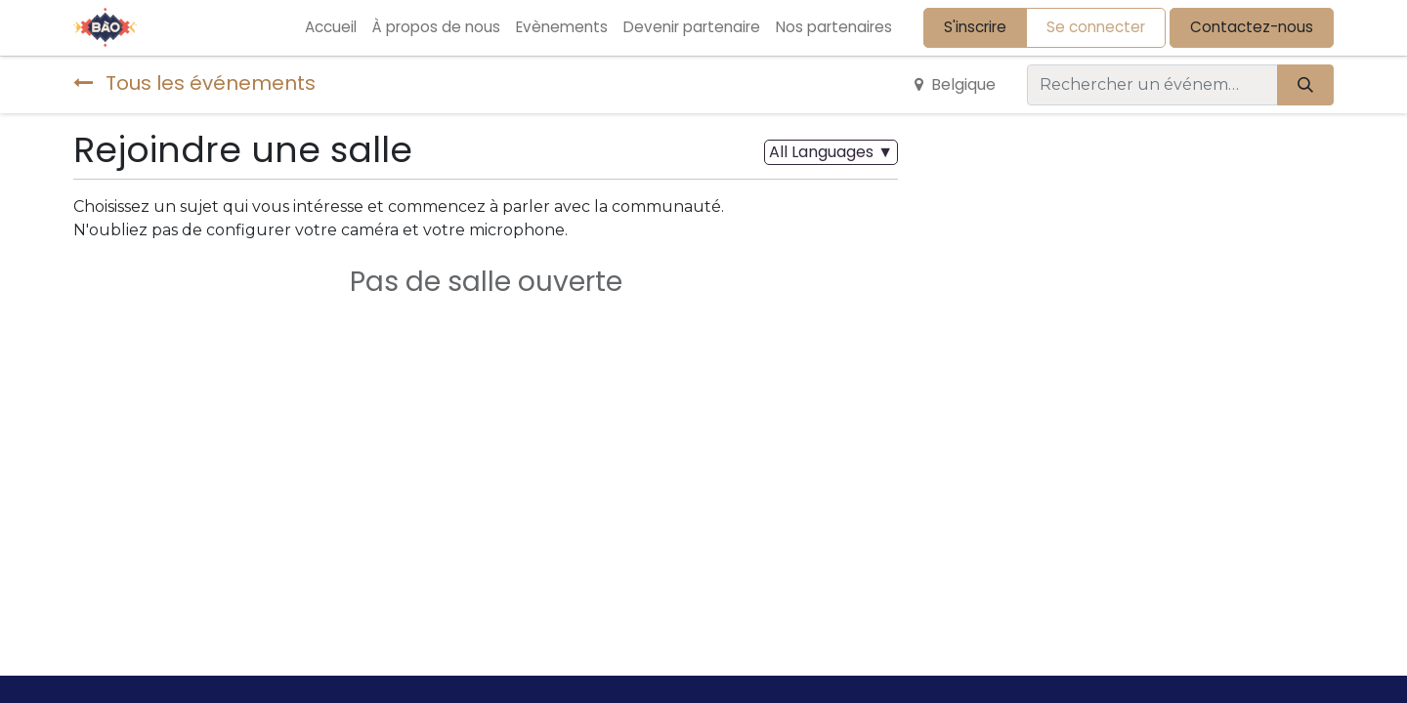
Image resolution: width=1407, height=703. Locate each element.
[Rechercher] (1305, 84)
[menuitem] (330, 28)
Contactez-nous (1251, 27)
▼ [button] (831, 152)
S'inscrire (975, 27)
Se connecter (1095, 27)
